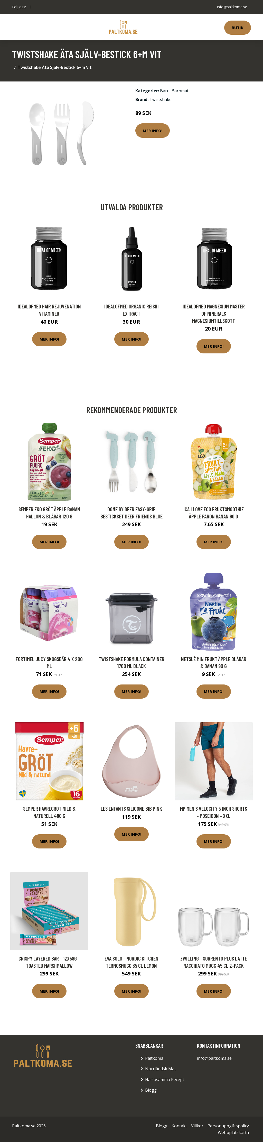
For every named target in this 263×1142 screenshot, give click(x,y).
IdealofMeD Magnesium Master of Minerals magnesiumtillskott (214, 313)
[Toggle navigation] (19, 27)
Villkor (197, 1126)
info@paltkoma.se (232, 6)
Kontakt (179, 1126)
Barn (165, 91)
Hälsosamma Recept (164, 1079)
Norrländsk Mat (160, 1069)
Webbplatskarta (233, 1132)
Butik (237, 27)
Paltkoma (154, 1058)
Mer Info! (152, 130)
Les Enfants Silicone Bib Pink (131, 808)
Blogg (151, 1090)
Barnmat (180, 91)
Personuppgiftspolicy (228, 1126)
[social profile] (30, 7)
